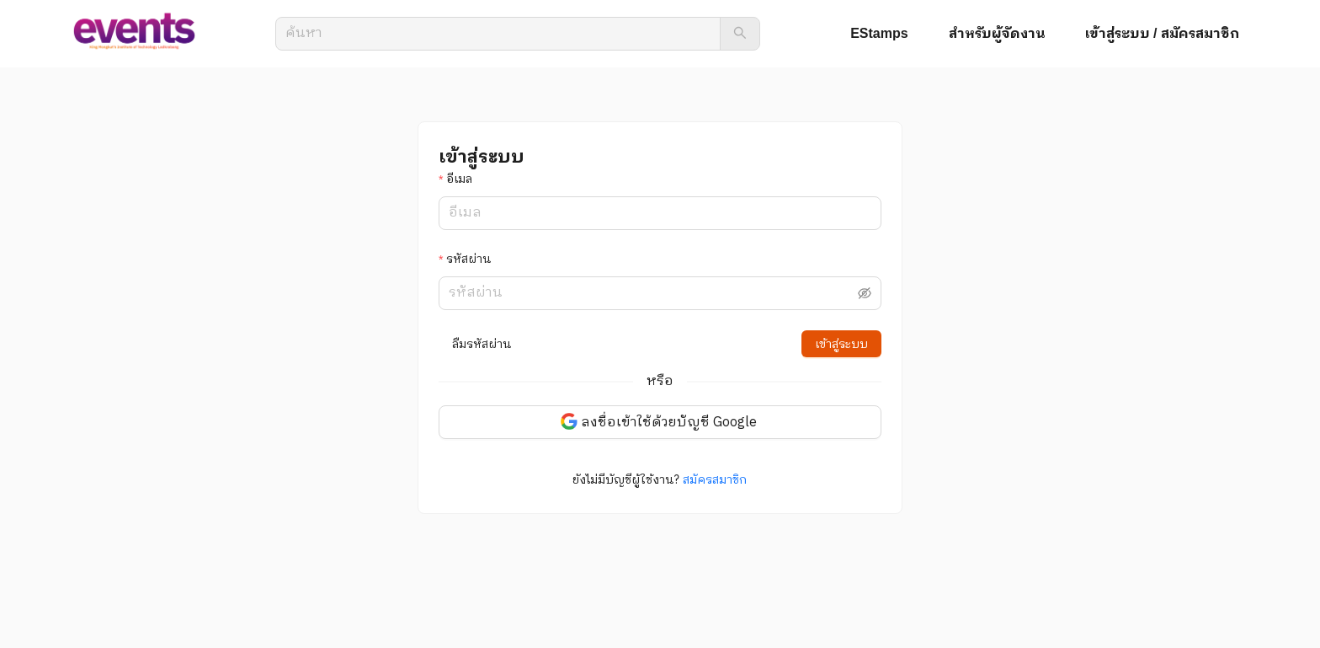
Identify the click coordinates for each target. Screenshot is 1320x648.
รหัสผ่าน (469, 259)
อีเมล (459, 179)
